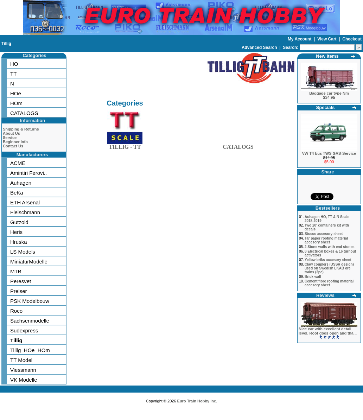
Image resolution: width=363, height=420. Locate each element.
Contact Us (13, 146)
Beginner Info (15, 142)
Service (10, 137)
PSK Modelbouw (29, 301)
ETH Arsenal (25, 202)
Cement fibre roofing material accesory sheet (329, 283)
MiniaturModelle (28, 262)
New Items (327, 56)
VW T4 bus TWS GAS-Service (329, 153)
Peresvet (20, 281)
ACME (17, 163)
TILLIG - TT (124, 145)
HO (14, 64)
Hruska (18, 242)
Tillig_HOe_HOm (30, 350)
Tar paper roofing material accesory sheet (326, 240)
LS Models (22, 252)
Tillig (6, 43)
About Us (11, 133)
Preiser (18, 291)
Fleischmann (25, 212)
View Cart (327, 39)
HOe (15, 93)
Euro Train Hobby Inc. (197, 401)
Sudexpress (24, 330)
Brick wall (313, 277)
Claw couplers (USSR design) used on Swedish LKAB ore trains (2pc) (329, 268)
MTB (15, 271)
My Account (300, 39)
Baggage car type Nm (329, 93)
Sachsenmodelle (29, 321)
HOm (16, 103)
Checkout (352, 39)
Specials (325, 107)
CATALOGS (24, 113)
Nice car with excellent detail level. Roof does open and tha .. (328, 331)
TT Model (21, 360)
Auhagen (20, 183)
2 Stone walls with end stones (330, 247)
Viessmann (23, 370)
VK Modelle (23, 380)
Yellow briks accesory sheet (328, 260)
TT (13, 74)
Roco (16, 311)
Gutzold (19, 222)
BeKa (16, 193)
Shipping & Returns (21, 129)
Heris (16, 232)
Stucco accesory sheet (324, 234)
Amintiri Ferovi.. (28, 173)
